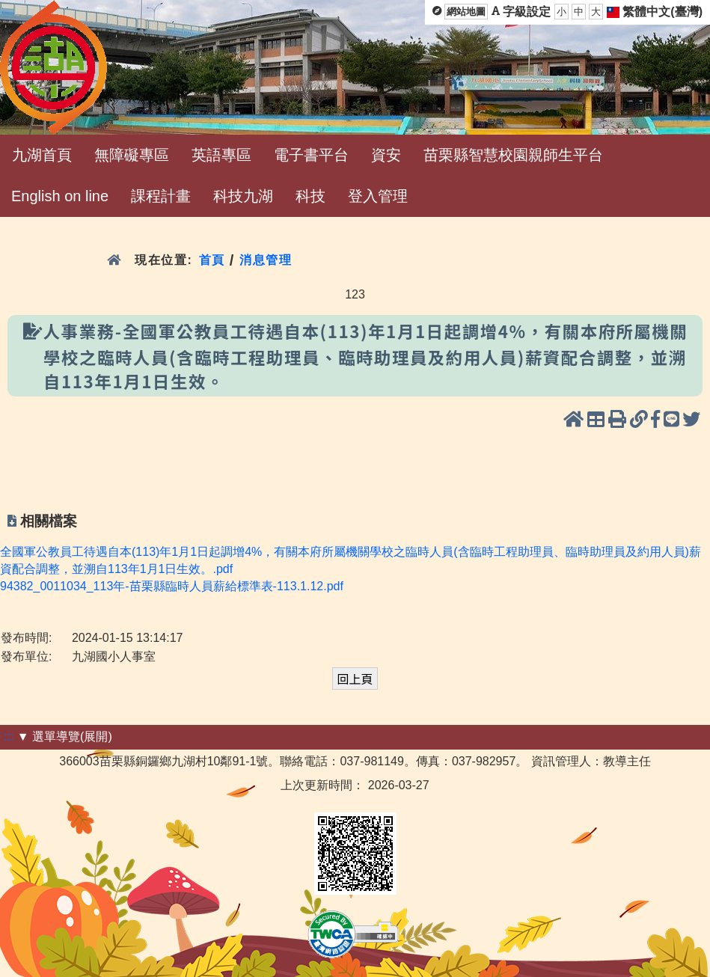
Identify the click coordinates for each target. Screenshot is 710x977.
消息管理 (266, 260)
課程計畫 (161, 196)
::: (8, 736)
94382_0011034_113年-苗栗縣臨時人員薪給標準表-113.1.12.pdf (171, 586)
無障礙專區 (131, 155)
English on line (59, 196)
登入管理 (378, 196)
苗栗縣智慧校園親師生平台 (513, 155)
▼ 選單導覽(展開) (64, 736)
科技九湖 (243, 196)
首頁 (212, 260)
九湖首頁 (42, 155)
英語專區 (221, 155)
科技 (310, 196)
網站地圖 (466, 11)
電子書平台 (311, 155)
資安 (386, 155)
